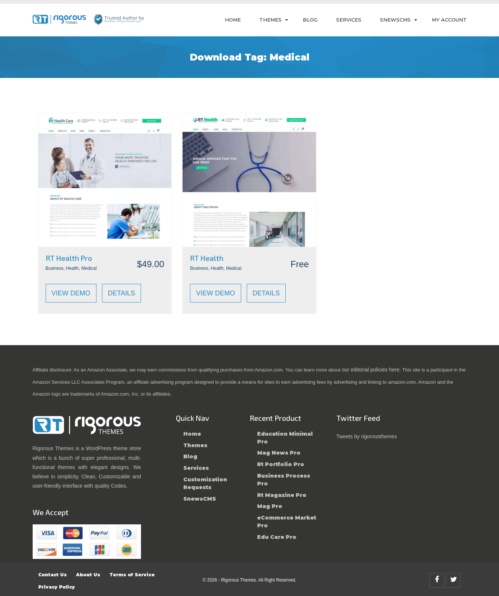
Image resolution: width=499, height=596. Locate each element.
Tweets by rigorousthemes (367, 436)
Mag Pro (269, 506)
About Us (88, 574)
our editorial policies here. (371, 370)
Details (121, 293)
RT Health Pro (69, 257)
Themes (270, 20)
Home (233, 20)
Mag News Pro (279, 452)
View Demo (71, 293)
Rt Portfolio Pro (280, 464)
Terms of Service (132, 574)
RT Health (206, 257)
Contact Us (52, 574)
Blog (310, 20)
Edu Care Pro (276, 537)
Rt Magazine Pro (281, 495)
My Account (449, 20)
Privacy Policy (56, 587)
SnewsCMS (395, 20)
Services (348, 20)
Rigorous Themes (238, 580)
